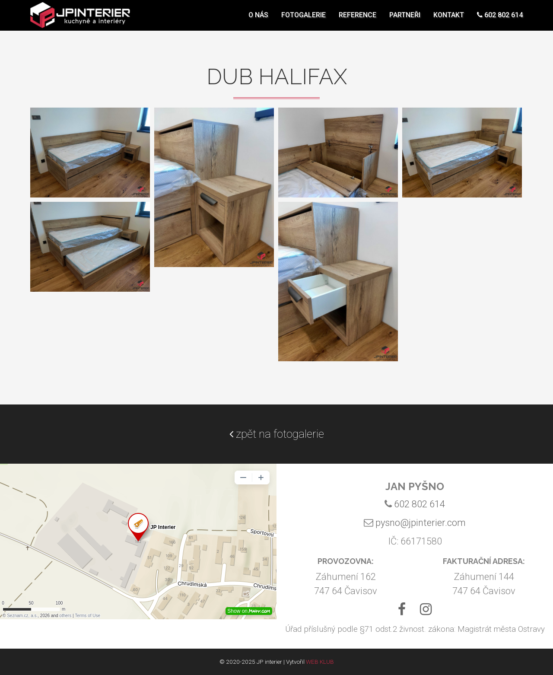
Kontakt (448, 19)
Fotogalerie (303, 19)
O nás (258, 19)
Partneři (404, 19)
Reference (357, 19)
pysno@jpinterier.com (420, 522)
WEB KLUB (320, 661)
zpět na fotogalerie (276, 433)
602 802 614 (500, 19)
